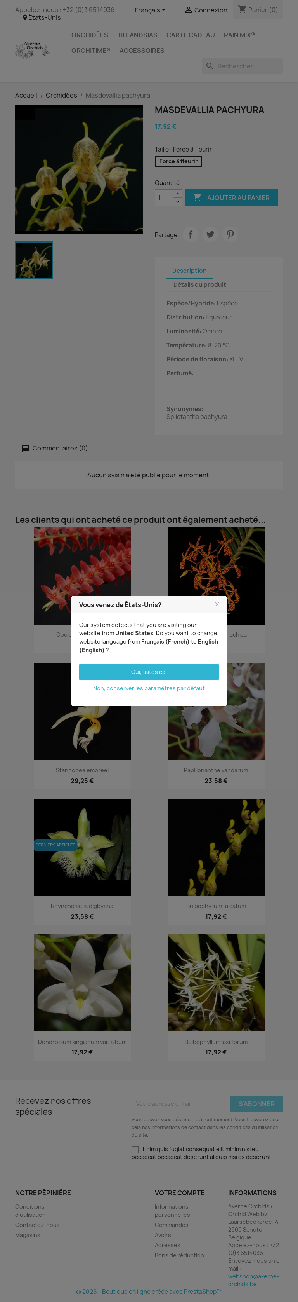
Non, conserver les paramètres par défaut (149, 688)
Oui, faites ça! (149, 671)
